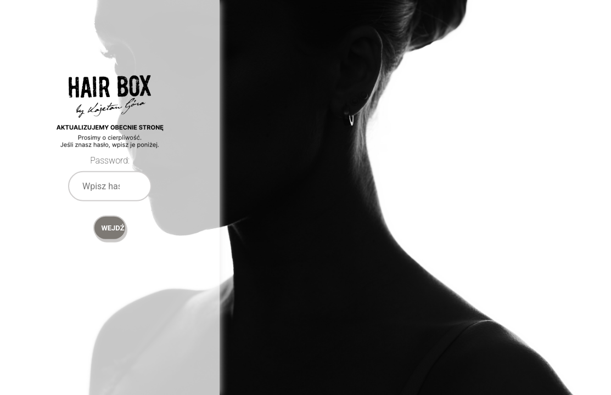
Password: (110, 160)
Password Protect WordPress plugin (109, 126)
